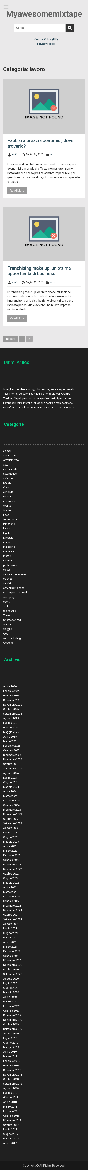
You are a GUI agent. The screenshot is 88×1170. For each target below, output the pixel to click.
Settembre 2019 (12, 1028)
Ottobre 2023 (11, 818)
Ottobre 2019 (11, 1024)
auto (5, 464)
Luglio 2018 (10, 1092)
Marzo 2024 (10, 796)
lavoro (53, 154)
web (5, 633)
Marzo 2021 (10, 946)
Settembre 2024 (12, 768)
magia (7, 542)
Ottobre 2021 (11, 914)
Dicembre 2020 (12, 960)
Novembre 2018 (12, 1074)
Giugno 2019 (10, 1042)
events (7, 505)
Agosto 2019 (11, 1033)
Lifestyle (8, 537)
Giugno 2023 (10, 837)
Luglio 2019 (10, 1038)
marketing (9, 546)
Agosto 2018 (11, 1088)
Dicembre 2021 (12, 905)
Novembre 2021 (12, 910)
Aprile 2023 (10, 846)
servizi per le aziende (15, 592)
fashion (7, 510)
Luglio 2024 (10, 777)
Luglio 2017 (10, 1129)
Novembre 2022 (12, 869)
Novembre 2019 (12, 1019)
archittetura (10, 455)
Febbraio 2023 (11, 855)
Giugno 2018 (10, 1097)
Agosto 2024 (11, 773)
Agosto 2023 (11, 827)
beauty (7, 482)
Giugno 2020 (10, 987)
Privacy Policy (46, 43)
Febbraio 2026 (11, 690)
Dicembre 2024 (12, 754)
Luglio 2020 (10, 983)
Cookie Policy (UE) (46, 39)
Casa (6, 487)
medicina (8, 551)
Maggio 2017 (11, 1138)
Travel (6, 615)
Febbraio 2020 (11, 1006)
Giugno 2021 (10, 933)
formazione (10, 519)
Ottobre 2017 (11, 1124)
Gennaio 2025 (11, 750)
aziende (8, 478)
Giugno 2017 (10, 1134)
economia (9, 501)
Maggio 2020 (11, 992)
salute (6, 569)
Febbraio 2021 (11, 951)
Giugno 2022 (10, 878)
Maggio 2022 (11, 882)
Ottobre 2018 (11, 1079)
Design (7, 496)
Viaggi (7, 624)
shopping (9, 597)
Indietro (11, 339)
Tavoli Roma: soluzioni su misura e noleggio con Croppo (36, 393)
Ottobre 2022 (11, 873)
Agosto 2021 (11, 923)
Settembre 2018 (12, 1083)
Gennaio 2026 (11, 695)
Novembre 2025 (12, 704)
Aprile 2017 (10, 1143)
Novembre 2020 (12, 965)
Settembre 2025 (12, 713)
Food (6, 514)
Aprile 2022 (10, 887)
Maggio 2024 (11, 786)
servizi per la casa (13, 587)
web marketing (12, 638)
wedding (8, 642)
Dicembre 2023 (12, 809)
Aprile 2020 (10, 996)
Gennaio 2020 (11, 1010)
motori (7, 555)
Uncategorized (12, 619)
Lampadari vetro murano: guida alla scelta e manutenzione (38, 402)
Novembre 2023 (12, 814)
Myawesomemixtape (44, 14)
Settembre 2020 (12, 974)
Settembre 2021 (12, 919)
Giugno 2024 (10, 782)
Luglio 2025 (10, 722)
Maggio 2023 (11, 841)
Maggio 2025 (11, 732)
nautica (7, 560)
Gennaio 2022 (11, 901)
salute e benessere (14, 574)
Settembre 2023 (12, 823)
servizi (7, 583)
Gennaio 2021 (11, 955)
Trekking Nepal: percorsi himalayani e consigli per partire (37, 398)
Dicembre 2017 (12, 1120)
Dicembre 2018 (12, 1070)
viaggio (7, 629)
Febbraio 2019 (11, 1060)
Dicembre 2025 (12, 700)
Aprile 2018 (10, 1102)
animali (7, 450)
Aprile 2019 (10, 1051)
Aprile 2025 (10, 736)
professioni (10, 565)
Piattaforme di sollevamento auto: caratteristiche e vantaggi (38, 407)
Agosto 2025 (11, 718)
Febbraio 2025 (11, 745)
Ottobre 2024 (11, 764)
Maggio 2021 (11, 937)
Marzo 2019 (10, 1056)
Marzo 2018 (10, 1106)
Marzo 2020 (10, 1001)
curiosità (8, 492)
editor (15, 154)
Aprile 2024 (10, 791)
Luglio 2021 (10, 928)
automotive (10, 473)
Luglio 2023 (10, 832)
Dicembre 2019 (12, 1015)
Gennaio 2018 (11, 1115)
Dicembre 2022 (12, 864)
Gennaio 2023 (11, 859)
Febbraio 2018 (11, 1111)
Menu (7, 7)
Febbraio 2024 (11, 800)
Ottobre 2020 (11, 969)
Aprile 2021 (10, 942)
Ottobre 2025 (11, 709)
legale (6, 533)
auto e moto (10, 469)
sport (6, 601)
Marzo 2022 (10, 891)
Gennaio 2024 (11, 805)
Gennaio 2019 (11, 1065)
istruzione (9, 524)
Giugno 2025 (10, 727)
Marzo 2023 (10, 850)
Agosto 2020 (11, 978)
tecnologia (9, 610)
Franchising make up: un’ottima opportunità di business (39, 271)
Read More (17, 190)
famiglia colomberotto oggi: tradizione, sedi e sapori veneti (38, 389)
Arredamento (11, 460)
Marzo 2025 (10, 741)
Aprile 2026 (10, 686)
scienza (7, 578)
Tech (6, 606)
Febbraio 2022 (11, 896)
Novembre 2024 (12, 759)
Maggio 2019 (11, 1047)
